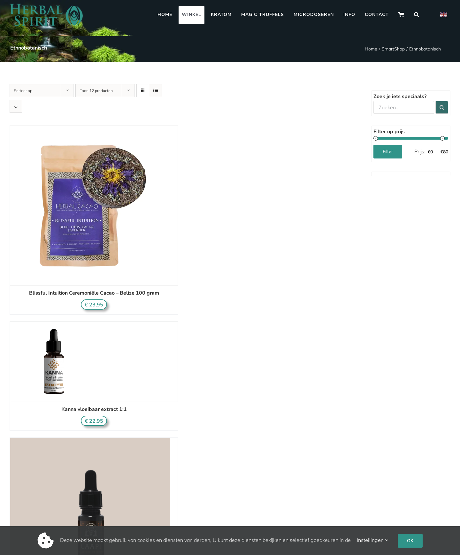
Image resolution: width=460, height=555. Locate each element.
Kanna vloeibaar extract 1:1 (94, 409)
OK (410, 540)
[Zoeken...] (403, 107)
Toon (96, 90)
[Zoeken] (417, 15)
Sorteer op (23, 90)
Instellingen (372, 540)
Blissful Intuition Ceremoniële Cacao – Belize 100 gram (94, 293)
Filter (388, 151)
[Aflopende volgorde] (16, 106)
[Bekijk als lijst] (155, 90)
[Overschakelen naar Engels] (443, 15)
